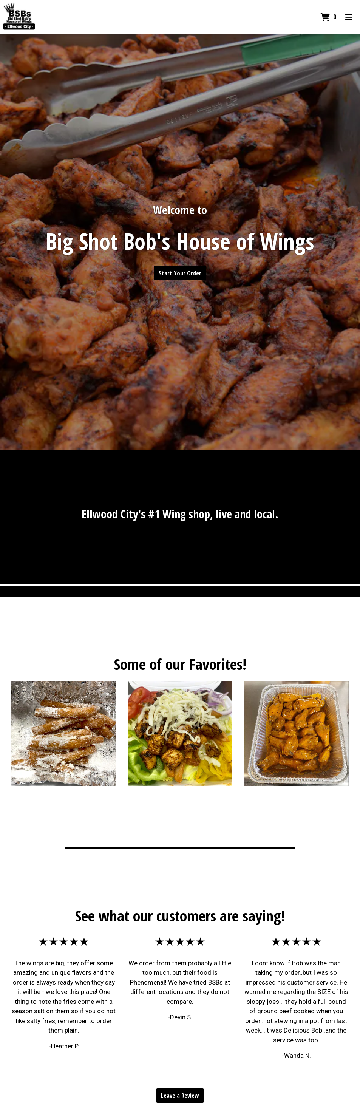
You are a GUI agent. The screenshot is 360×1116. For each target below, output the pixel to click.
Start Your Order (180, 273)
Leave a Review (180, 1095)
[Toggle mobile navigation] (349, 17)
